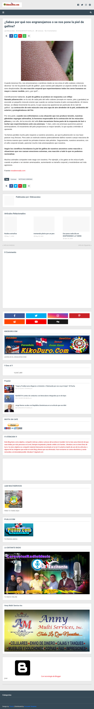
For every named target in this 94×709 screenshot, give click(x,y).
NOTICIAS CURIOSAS (25, 179)
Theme (11, 706)
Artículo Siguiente (84, 245)
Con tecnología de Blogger (32, 676)
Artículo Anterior (9, 245)
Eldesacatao (10, 31)
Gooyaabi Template (30, 706)
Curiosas (40, 31)
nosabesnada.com (18, 171)
